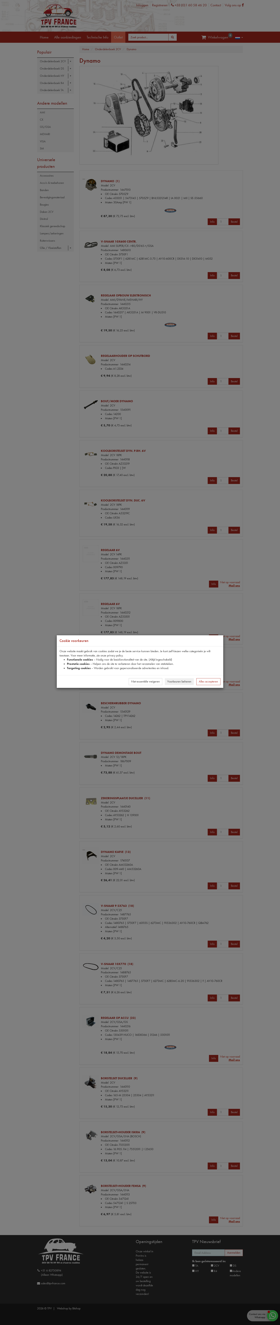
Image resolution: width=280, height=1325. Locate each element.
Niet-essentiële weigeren (145, 681)
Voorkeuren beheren (179, 681)
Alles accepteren (208, 681)
